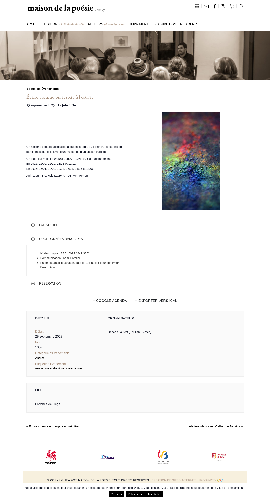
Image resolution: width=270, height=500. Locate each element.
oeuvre (39, 368)
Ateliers (107, 24)
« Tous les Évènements (42, 88)
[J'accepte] (265, 491)
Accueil (33, 24)
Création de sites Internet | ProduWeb (187, 480)
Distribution (164, 24)
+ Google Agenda (110, 301)
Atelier (39, 358)
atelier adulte (74, 368)
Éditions (64, 24)
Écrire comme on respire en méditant (53, 426)
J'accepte (117, 494)
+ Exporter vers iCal (156, 301)
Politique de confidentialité (144, 494)
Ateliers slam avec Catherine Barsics (216, 426)
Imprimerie (139, 24)
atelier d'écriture (54, 368)
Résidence (189, 24)
